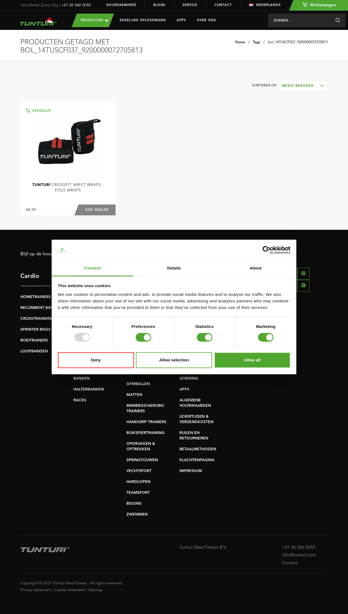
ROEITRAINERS (34, 340)
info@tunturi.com (299, 555)
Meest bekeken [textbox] (297, 86)
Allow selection (174, 360)
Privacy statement (35, 590)
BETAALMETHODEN (197, 449)
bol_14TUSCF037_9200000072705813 (298, 42)
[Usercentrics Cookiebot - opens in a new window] (266, 250)
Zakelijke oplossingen (143, 20)
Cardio (29, 276)
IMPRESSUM (190, 471)
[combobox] (303, 85)
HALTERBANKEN (88, 389)
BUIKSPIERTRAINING (145, 433)
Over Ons (206, 20)
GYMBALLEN (138, 384)
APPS (184, 389)
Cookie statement (69, 590)
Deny (96, 360)
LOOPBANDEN (34, 351)
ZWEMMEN (137, 514)
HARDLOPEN (138, 482)
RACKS (79, 400)
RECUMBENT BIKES (38, 308)
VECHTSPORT (138, 471)
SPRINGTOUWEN (142, 460)
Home (240, 42)
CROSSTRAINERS (36, 319)
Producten (94, 20)
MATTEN (134, 395)
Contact (223, 5)
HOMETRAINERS (35, 297)
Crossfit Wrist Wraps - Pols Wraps (68, 187)
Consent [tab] (92, 268)
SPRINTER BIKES (35, 329)
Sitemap (95, 590)
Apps (181, 20)
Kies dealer (96, 210)
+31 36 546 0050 (76, 5)
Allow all (252, 360)
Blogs (159, 5)
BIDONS (133, 504)
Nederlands (265, 5)
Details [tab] (174, 268)
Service (189, 5)
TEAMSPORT (138, 493)
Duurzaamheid (121, 5)
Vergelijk (38, 111)
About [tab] (256, 268)
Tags (256, 42)
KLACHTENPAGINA (197, 460)
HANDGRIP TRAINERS (146, 422)
